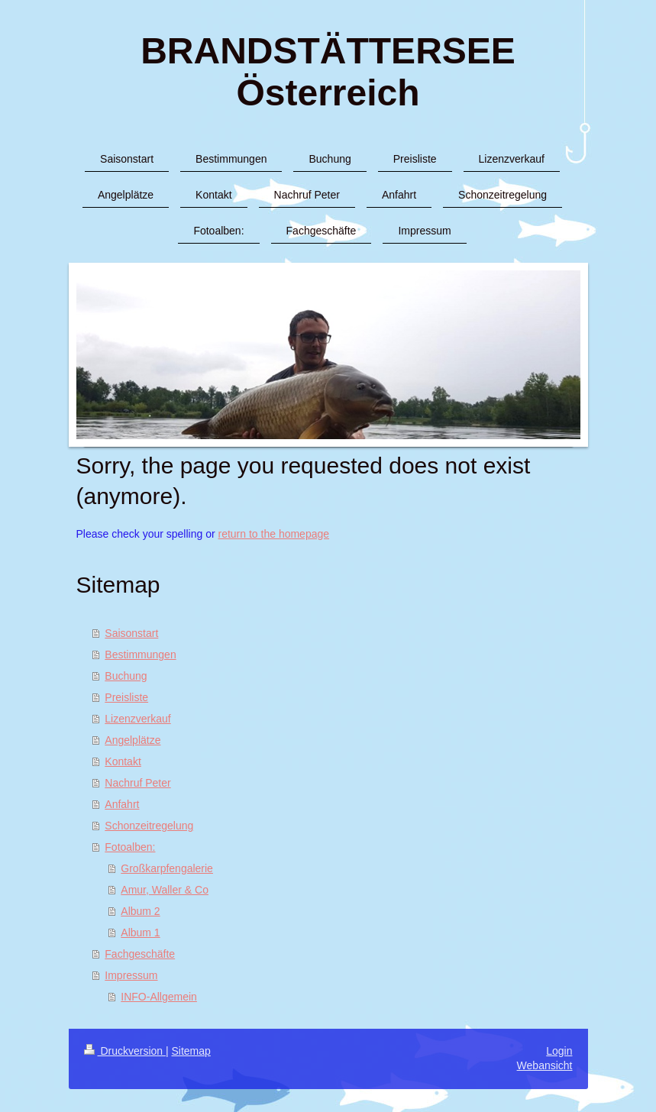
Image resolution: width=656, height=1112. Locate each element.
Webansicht (545, 1065)
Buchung (126, 676)
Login (559, 1051)
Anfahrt (122, 804)
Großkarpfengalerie (167, 868)
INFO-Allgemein (159, 997)
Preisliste (126, 697)
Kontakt (123, 761)
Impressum (131, 975)
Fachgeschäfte (140, 954)
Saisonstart (131, 633)
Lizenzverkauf (137, 719)
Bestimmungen (140, 654)
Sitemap (191, 1051)
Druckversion (125, 1051)
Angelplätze (132, 740)
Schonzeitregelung (149, 825)
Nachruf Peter (137, 783)
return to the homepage (274, 534)
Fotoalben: (130, 847)
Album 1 (140, 932)
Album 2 (140, 911)
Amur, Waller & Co (164, 890)
